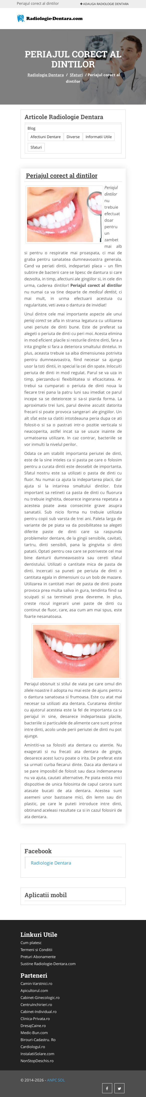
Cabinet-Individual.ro (39, 1011)
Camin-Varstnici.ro (36, 983)
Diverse (73, 136)
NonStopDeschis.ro (37, 1060)
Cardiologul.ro (33, 1046)
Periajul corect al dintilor (61, 176)
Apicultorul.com (34, 990)
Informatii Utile (99, 136)
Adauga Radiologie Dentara (104, 4)
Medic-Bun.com (34, 1032)
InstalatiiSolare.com (37, 1053)
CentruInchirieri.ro (36, 1004)
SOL (61, 1079)
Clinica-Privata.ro (35, 1018)
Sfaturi (76, 74)
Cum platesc (31, 942)
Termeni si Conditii (36, 949)
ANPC (52, 1079)
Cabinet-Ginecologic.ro (40, 997)
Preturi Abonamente (38, 956)
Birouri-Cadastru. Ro (38, 1039)
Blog (31, 128)
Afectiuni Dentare (46, 136)
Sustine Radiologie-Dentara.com (48, 963)
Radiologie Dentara (46, 74)
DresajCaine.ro (33, 1025)
